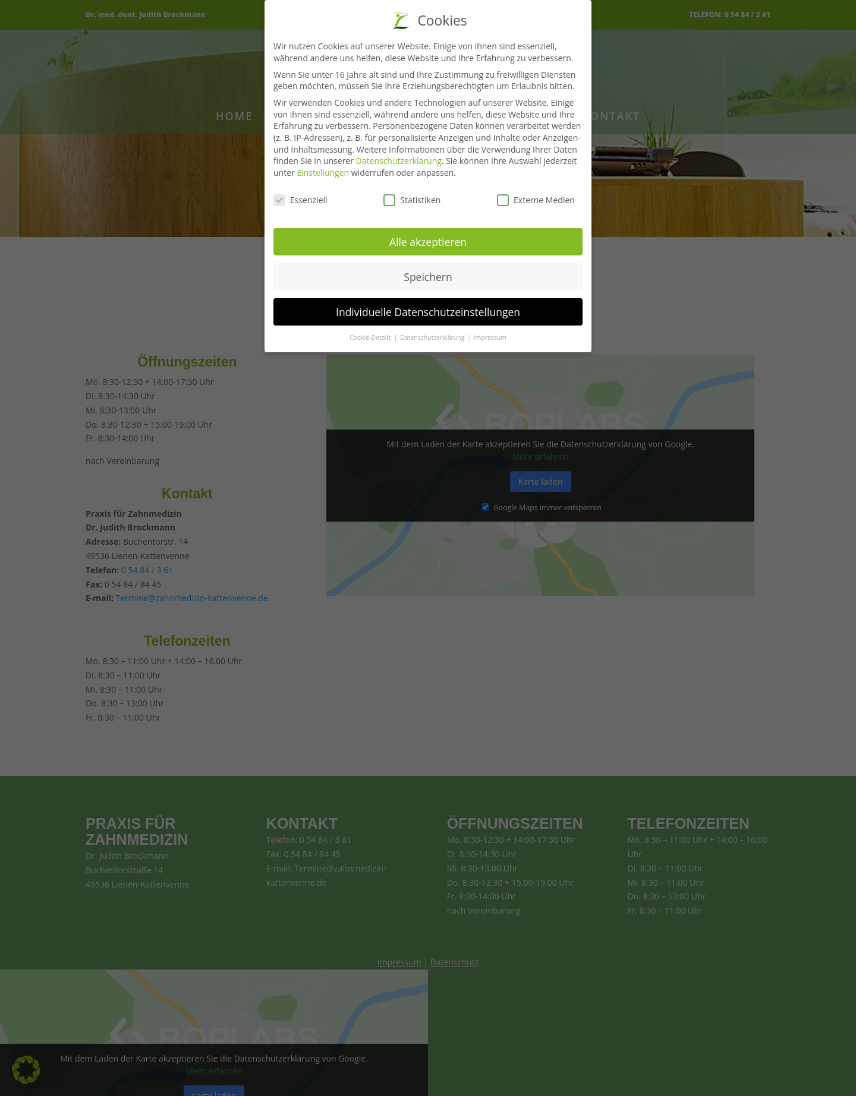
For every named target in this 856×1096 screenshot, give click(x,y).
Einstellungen (323, 172)
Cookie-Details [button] (371, 337)
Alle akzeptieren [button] (428, 242)
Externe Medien (536, 200)
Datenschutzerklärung (399, 160)
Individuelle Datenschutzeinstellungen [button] (428, 312)
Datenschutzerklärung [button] (433, 337)
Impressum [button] (490, 337)
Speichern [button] (428, 277)
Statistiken (411, 200)
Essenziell (300, 200)
